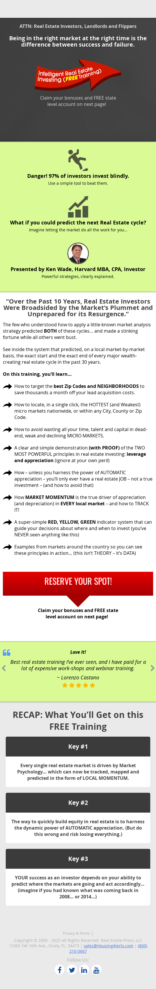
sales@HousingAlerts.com (108, 945)
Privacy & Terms (76, 933)
